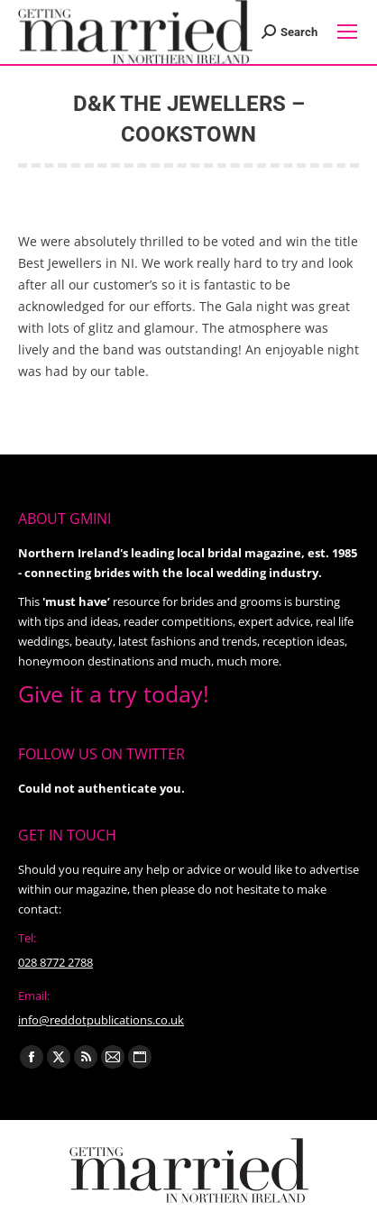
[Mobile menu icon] (347, 31)
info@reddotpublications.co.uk (101, 1020)
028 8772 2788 (55, 962)
